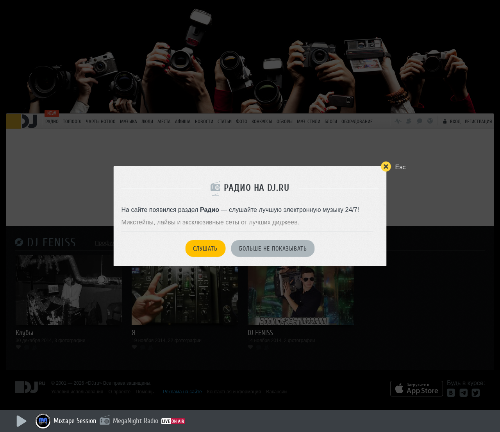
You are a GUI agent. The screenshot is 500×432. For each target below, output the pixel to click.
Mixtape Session (75, 421)
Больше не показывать (273, 248)
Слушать (205, 248)
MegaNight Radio (135, 421)
